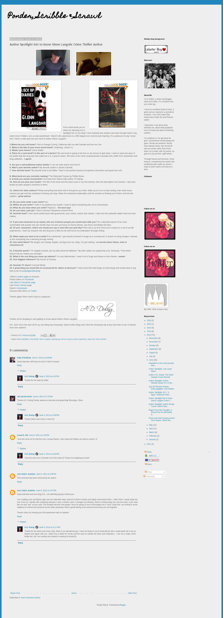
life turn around (67, 339)
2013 (149, 331)
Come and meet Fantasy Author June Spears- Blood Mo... (162, 419)
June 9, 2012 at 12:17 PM (49, 527)
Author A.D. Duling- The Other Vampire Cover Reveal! (161, 376)
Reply (19, 365)
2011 (149, 444)
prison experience (80, 339)
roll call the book (24, 396)
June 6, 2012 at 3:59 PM (49, 415)
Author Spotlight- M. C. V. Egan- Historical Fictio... (160, 393)
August (152, 353)
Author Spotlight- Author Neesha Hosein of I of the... (161, 382)
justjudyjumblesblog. (31, 271)
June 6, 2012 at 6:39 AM (42, 358)
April (151, 428)
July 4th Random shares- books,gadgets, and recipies (161, 388)
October (152, 345)
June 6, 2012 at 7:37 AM (42, 396)
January (152, 439)
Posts (148, 452)
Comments (149, 476)
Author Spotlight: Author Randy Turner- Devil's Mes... (161, 405)
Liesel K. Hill (22, 435)
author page (23, 276)
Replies (23, 371)
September (154, 349)
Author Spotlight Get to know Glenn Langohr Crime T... (160, 399)
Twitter (34, 291)
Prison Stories (20, 285)
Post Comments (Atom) (30, 598)
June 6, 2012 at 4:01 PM (49, 376)
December (153, 338)
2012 (149, 335)
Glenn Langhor (44, 339)
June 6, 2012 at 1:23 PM (39, 435)
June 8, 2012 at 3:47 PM (46, 490)
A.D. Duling (29, 376)
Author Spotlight (22, 339)
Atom (148, 464)
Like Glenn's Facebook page (22, 282)
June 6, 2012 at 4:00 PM (49, 454)
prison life (91, 339)
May (151, 425)
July (151, 356)
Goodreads (22, 288)
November (153, 342)
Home (74, 593)
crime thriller (33, 339)
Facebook (29, 279)
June (151, 360)
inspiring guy (56, 339)
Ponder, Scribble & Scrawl (54, 17)
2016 (149, 320)
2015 (149, 324)
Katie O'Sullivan (24, 358)
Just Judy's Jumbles (26, 474)
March (152, 432)
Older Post (132, 593)
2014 (149, 328)
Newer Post (15, 593)
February (153, 436)
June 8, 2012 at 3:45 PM (46, 474)
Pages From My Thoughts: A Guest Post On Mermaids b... (160, 412)
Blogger (122, 605)
